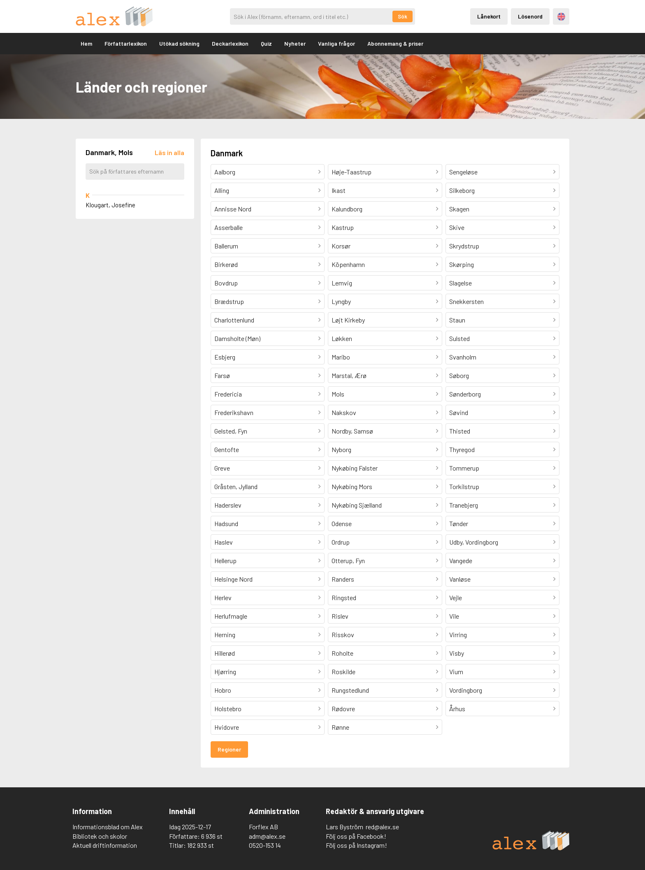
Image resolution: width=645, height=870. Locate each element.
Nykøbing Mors (352, 486)
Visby (456, 653)
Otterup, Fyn (348, 560)
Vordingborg (465, 690)
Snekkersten (466, 301)
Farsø (222, 375)
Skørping (461, 264)
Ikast (339, 190)
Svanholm (462, 357)
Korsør (341, 246)
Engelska (561, 17)
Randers (343, 579)
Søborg (459, 375)
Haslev (223, 542)
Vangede (460, 560)
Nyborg (341, 449)
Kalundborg (347, 209)
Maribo (341, 357)
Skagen (459, 209)
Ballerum (226, 246)
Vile (454, 616)
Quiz (266, 43)
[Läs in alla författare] (169, 152)
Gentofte (226, 449)
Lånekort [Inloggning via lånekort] (489, 16)
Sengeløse (463, 172)
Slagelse (460, 283)
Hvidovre (226, 727)
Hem (86, 43)
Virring (458, 634)
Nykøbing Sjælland (357, 505)
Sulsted (459, 338)
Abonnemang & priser (395, 43)
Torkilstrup (464, 486)
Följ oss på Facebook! (356, 836)
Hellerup (225, 560)
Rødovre (343, 708)
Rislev (340, 616)
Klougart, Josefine (110, 205)
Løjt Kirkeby (348, 320)
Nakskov (344, 412)
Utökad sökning (179, 43)
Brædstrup (229, 301)
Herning (224, 634)
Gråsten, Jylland (236, 486)
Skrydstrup (464, 246)
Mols (338, 394)
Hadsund (226, 523)
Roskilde (343, 671)
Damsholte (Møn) (237, 338)
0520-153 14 (265, 845)
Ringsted (344, 597)
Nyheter (295, 43)
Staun (457, 320)
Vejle (455, 597)
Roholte (342, 653)
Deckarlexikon (230, 43)
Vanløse (460, 579)
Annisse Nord (232, 209)
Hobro (222, 690)
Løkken (342, 338)
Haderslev (227, 505)
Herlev (223, 597)
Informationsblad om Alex (107, 827)
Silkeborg (462, 190)
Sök (402, 16)
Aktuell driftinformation (104, 845)
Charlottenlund (234, 320)
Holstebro (227, 708)
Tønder (458, 523)
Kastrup (343, 227)
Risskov (343, 634)
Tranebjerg (463, 505)
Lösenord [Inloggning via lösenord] (530, 16)
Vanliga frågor (336, 43)
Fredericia (228, 394)
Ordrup (341, 542)
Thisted (459, 431)
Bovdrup (226, 283)
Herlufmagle (230, 616)
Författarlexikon (125, 43)
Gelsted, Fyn (230, 431)
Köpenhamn (348, 264)
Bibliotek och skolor (99, 836)
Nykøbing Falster (355, 468)
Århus (457, 708)
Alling (221, 190)
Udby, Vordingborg (473, 542)
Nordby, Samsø (352, 431)
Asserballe (228, 227)
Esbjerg (224, 357)
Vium (456, 671)
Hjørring (225, 671)
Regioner (229, 749)
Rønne (340, 727)
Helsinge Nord (233, 579)
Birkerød (226, 264)
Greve (222, 468)
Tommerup (464, 468)
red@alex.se (382, 827)
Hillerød (224, 653)
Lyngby (341, 301)
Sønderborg (465, 394)
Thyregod (462, 449)
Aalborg (224, 172)
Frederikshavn (233, 412)
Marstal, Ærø (349, 375)
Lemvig (342, 283)
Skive (456, 227)
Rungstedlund (350, 690)
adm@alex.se (267, 836)
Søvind (458, 412)
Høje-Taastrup (351, 172)
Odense (342, 523)
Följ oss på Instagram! (356, 845)
